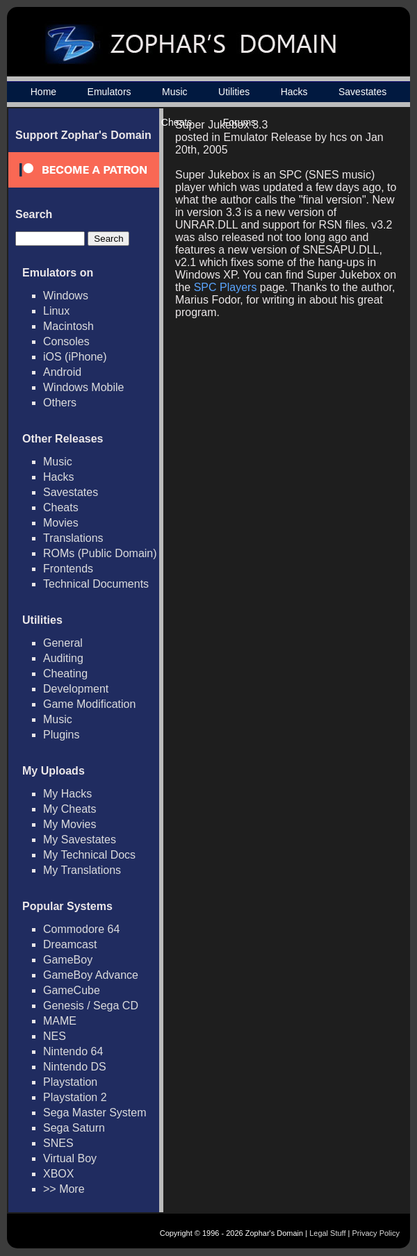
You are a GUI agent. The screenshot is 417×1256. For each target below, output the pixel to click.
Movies (61, 523)
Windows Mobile (83, 387)
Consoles (66, 341)
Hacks (294, 91)
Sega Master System (95, 1112)
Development (75, 689)
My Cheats (69, 809)
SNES (58, 1143)
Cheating (65, 673)
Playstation (70, 1082)
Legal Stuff (327, 1233)
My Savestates (79, 839)
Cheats (61, 507)
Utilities (234, 91)
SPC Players (225, 287)
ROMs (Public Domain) (100, 553)
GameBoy (67, 960)
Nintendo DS (74, 1067)
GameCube (71, 990)
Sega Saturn (74, 1128)
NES (54, 1036)
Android (62, 372)
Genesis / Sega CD (90, 1005)
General (63, 643)
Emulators (109, 91)
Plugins (61, 735)
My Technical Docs (89, 855)
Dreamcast (70, 944)
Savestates (362, 91)
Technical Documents (96, 584)
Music (175, 91)
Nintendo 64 (73, 1051)
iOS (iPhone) (75, 357)
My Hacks (67, 794)
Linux (56, 311)
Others (59, 402)
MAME (59, 1021)
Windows (65, 295)
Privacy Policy (376, 1233)
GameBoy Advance (90, 975)
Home (43, 91)
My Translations (82, 870)
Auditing (63, 658)
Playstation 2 (75, 1097)
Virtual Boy (70, 1158)
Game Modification (89, 704)
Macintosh (68, 326)
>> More (64, 1189)
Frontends (68, 569)
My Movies (69, 824)
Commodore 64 (81, 929)
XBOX (58, 1174)
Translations (73, 538)
